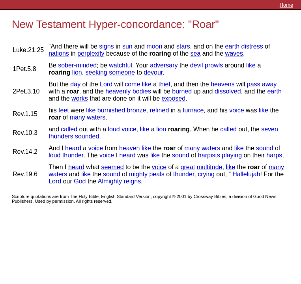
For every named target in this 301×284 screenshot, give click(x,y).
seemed (112, 167)
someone (122, 72)
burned (182, 91)
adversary (164, 65)
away (269, 84)
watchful (120, 65)
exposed (174, 98)
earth (232, 46)
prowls (214, 65)
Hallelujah (246, 174)
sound (264, 148)
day (75, 84)
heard (73, 148)
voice (236, 110)
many (77, 117)
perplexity (90, 53)
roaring (160, 53)
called (69, 129)
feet (63, 110)
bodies (142, 91)
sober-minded (77, 65)
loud (114, 129)
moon (154, 46)
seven (269, 129)
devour (153, 72)
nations (59, 53)
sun (127, 46)
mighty (138, 174)
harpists (209, 155)
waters (96, 117)
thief (164, 84)
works (79, 98)
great (188, 167)
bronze (136, 110)
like (251, 65)
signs (106, 46)
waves (234, 53)
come (132, 84)
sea (196, 53)
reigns (132, 181)
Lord (106, 84)
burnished (111, 110)
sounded (87, 136)
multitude (209, 167)
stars (183, 46)
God (80, 181)
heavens (223, 84)
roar (73, 91)
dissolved (228, 91)
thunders (61, 136)
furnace (193, 110)
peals (156, 174)
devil (196, 65)
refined (159, 110)
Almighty (110, 181)
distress (252, 46)
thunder (72, 155)
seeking (96, 72)
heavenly (118, 91)
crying (206, 174)
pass (253, 84)
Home (286, 5)
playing (232, 155)
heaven (129, 148)
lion (77, 72)
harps (274, 155)
